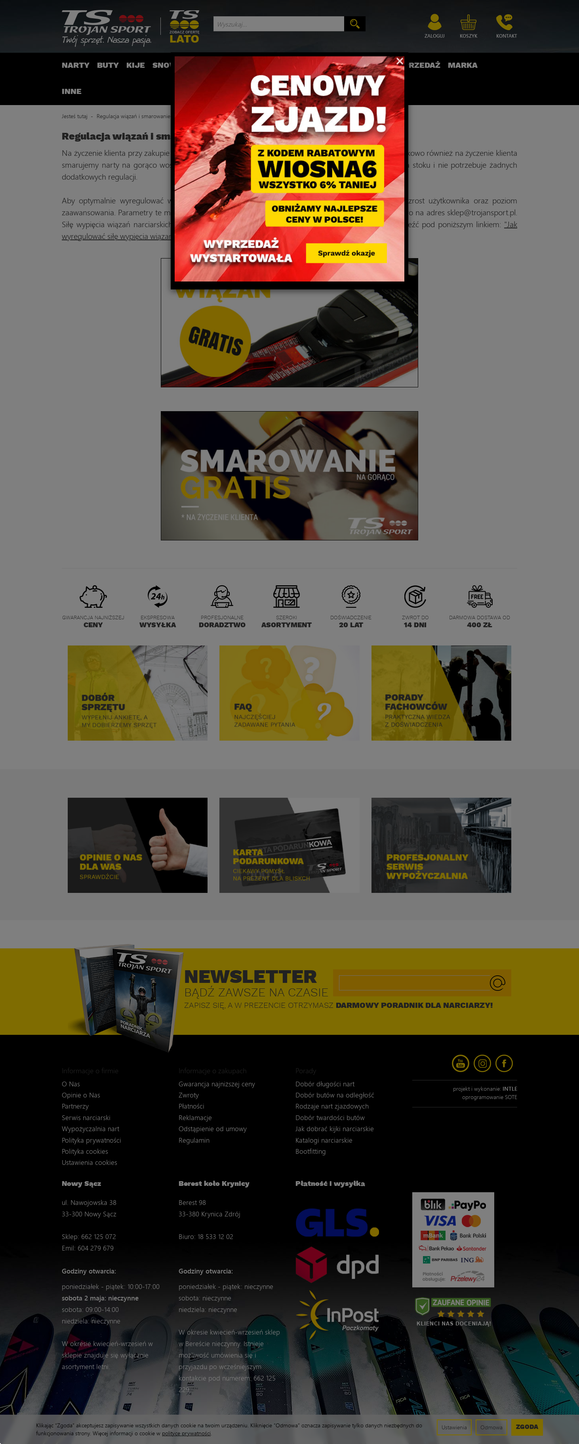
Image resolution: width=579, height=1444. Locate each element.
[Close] (399, 60)
